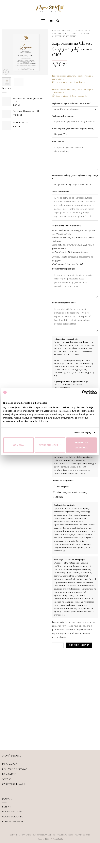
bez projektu (61, 487)
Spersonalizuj (50, 445)
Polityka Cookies (82, 835)
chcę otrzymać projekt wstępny (69, 494)
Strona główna (61, 30)
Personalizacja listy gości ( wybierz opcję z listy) (75, 177)
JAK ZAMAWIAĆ (9, 764)
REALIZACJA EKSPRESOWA (14, 769)
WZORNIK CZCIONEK (12, 817)
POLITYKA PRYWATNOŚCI (63, 835)
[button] (43, 20)
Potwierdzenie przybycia (64, 269)
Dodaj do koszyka (79, 645)
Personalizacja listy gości (64, 303)
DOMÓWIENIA (9, 774)
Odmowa (18, 445)
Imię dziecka (59, 141)
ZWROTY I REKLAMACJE (13, 784)
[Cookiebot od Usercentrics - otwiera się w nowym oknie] (84, 392)
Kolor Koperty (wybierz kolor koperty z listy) (74, 129)
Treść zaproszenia (60, 191)
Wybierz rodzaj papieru (64, 116)
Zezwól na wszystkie (81, 445)
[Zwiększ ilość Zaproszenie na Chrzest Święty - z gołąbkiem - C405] (62, 645)
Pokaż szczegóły (82, 432)
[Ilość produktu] (58, 645)
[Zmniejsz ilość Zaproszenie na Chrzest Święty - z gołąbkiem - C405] (54, 645)
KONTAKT (6, 807)
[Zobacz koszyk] (51, 21)
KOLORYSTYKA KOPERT (13, 822)
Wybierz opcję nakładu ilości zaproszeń (71, 103)
